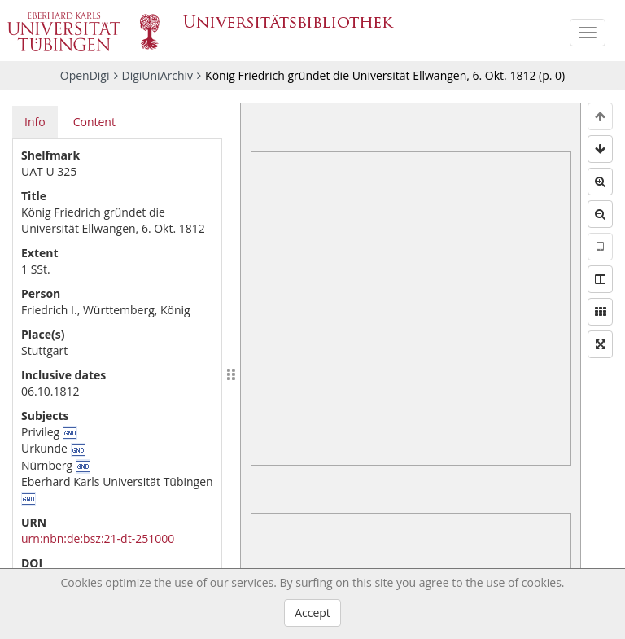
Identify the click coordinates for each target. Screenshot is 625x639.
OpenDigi (85, 75)
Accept (312, 612)
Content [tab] (94, 121)
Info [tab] (35, 121)
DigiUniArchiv (158, 75)
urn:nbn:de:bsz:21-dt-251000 (97, 538)
